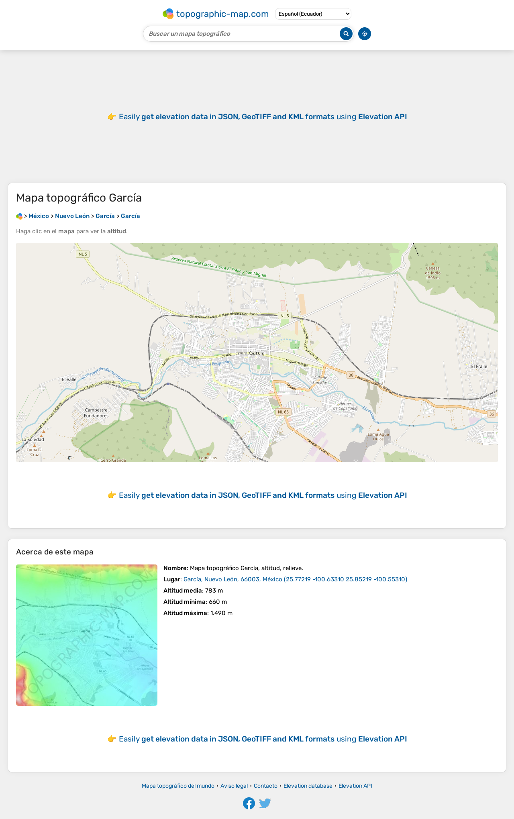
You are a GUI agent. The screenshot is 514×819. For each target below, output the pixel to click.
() (295, 579)
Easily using (263, 116)
